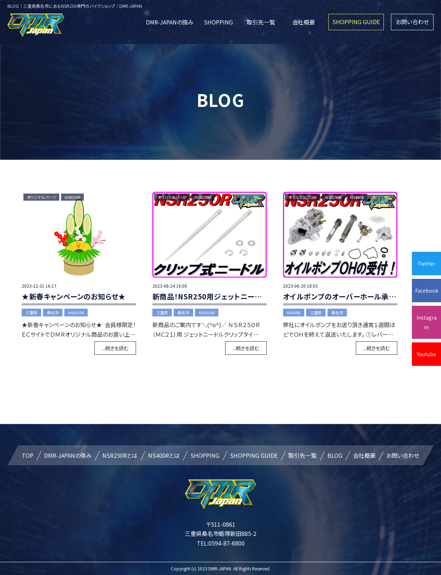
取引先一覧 (261, 22)
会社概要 (303, 22)
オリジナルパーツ (41, 197)
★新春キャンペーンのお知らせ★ (74, 296)
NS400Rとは (164, 455)
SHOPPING (218, 22)
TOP (27, 455)
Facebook (426, 290)
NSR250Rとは (119, 455)
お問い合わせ (412, 21)
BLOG (334, 455)
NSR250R (72, 197)
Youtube (426, 354)
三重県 (31, 312)
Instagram (426, 322)
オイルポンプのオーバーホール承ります (345, 296)
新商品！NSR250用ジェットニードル (210, 296)
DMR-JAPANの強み (170, 22)
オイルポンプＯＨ (302, 197)
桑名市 (53, 312)
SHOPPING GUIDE (356, 21)
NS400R (357, 197)
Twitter (426, 263)
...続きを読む (115, 348)
